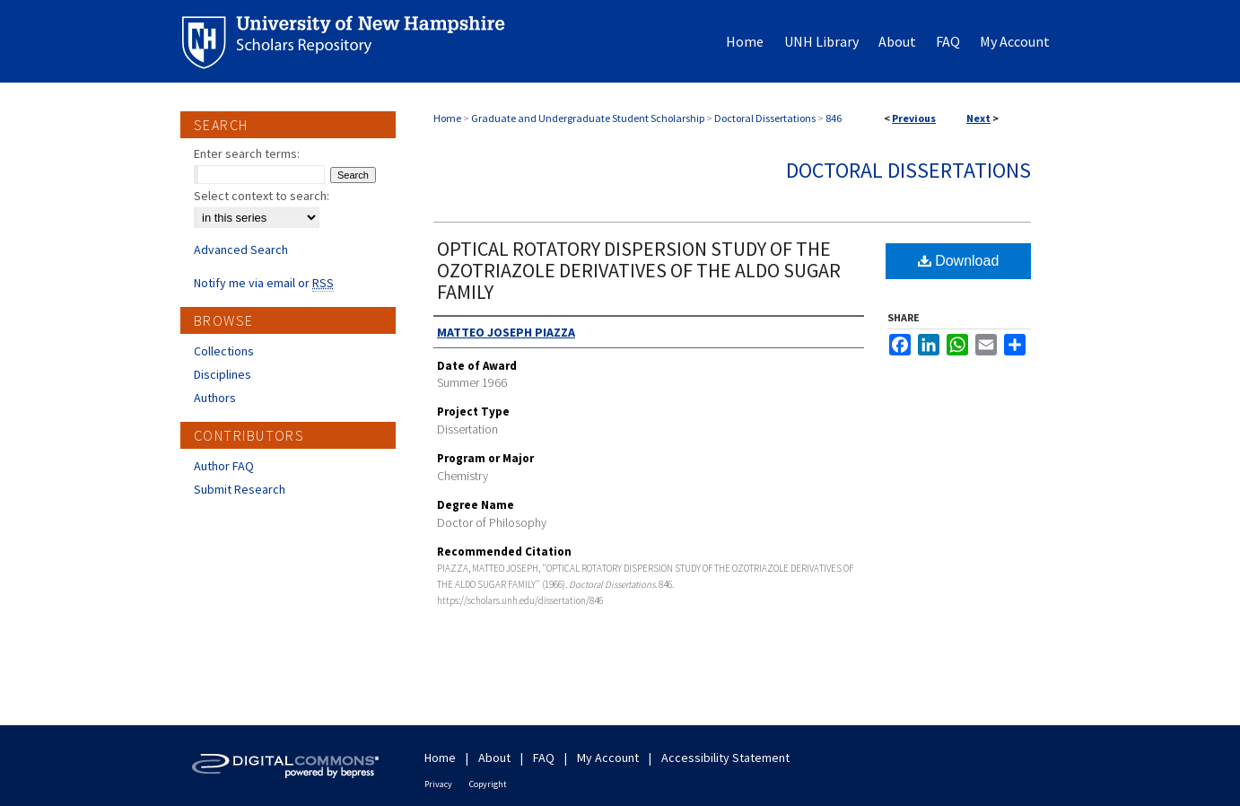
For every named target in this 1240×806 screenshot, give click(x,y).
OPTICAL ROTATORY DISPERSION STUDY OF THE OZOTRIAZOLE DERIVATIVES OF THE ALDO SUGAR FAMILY (639, 270)
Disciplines (222, 374)
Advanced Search (241, 249)
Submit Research (239, 489)
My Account (608, 757)
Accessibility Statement (725, 757)
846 (833, 118)
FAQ (544, 757)
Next (978, 118)
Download (959, 260)
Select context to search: (261, 196)
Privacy (438, 784)
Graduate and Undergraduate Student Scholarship (587, 118)
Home (447, 118)
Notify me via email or (264, 283)
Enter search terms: (247, 153)
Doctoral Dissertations (765, 118)
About (494, 757)
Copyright (488, 784)
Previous (914, 118)
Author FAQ (224, 466)
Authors (215, 398)
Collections (224, 351)
